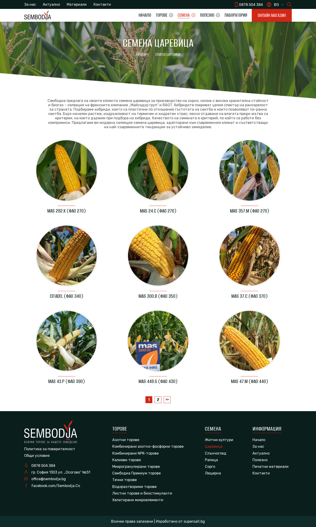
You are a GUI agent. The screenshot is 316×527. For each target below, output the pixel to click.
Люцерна (213, 473)
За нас (30, 4)
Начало (145, 15)
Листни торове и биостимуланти (142, 493)
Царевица (213, 446)
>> (167, 400)
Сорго (210, 466)
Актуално (51, 4)
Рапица (211, 460)
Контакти (102, 4)
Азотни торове (125, 440)
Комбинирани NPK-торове (135, 453)
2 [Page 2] (158, 400)
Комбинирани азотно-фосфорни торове (148, 446)
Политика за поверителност (49, 449)
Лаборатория (236, 15)
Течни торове (124, 480)
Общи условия (37, 455)
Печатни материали (270, 466)
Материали (77, 4)
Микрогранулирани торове (136, 466)
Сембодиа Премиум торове (136, 473)
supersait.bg (194, 521)
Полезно (260, 460)
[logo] (37, 15)
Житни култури (219, 440)
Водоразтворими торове (134, 486)
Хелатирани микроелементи (137, 500)
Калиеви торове (126, 460)
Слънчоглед (215, 453)
